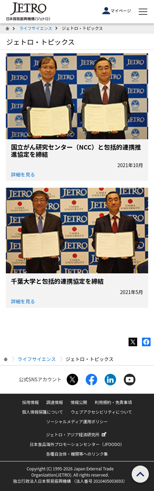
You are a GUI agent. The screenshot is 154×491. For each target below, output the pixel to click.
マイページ (116, 11)
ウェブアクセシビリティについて (101, 412)
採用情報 (30, 402)
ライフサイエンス (35, 28)
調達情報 (54, 402)
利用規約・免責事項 (113, 402)
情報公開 (78, 402)
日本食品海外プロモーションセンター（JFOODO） (77, 444)
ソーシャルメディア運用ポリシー (77, 421)
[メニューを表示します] (143, 12)
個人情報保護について (42, 412)
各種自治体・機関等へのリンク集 (77, 454)
